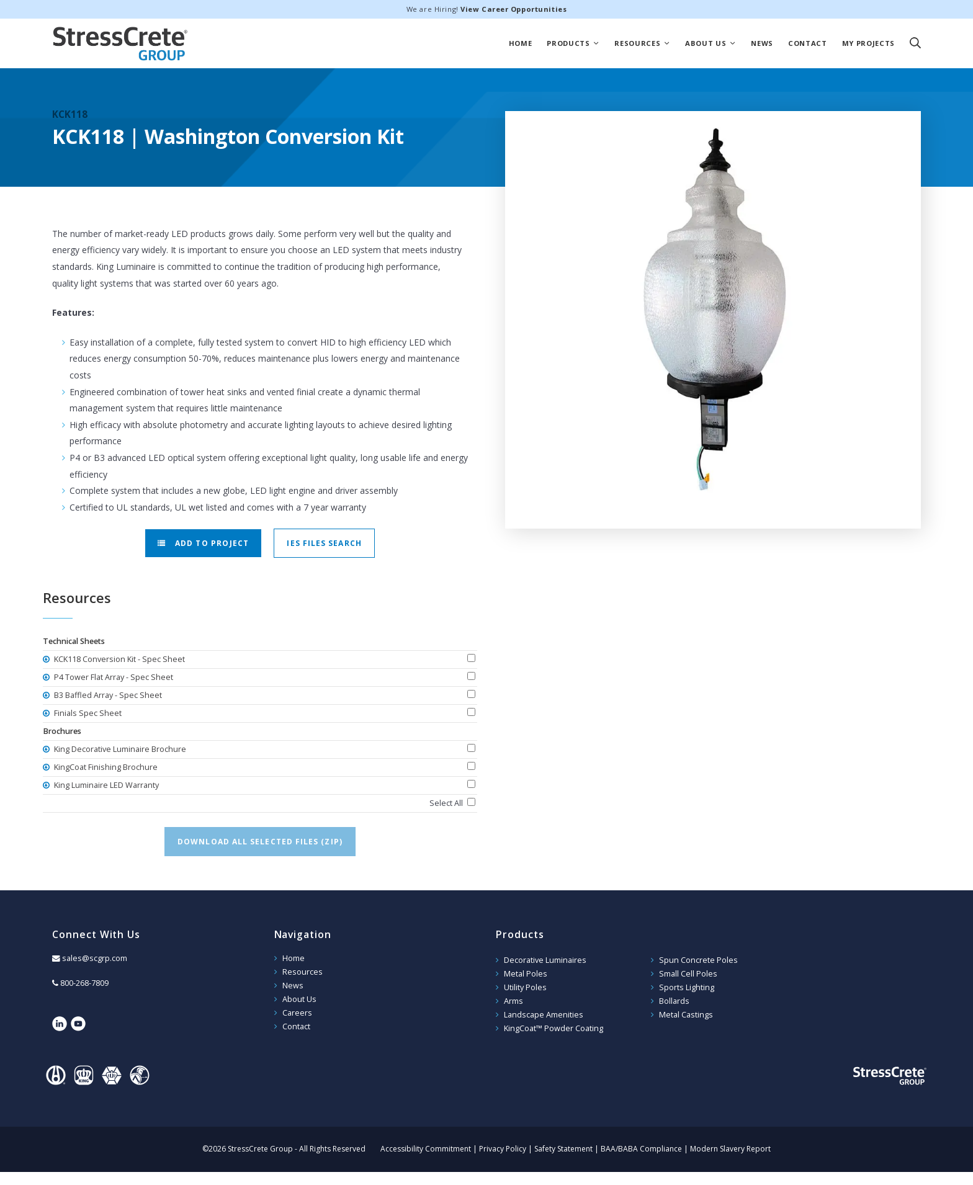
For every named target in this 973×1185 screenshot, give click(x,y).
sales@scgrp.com (94, 958)
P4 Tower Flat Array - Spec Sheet (112, 677)
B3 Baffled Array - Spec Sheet (107, 695)
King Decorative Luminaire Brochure (119, 749)
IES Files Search (324, 543)
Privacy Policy (502, 1148)
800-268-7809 (84, 983)
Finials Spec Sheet (87, 713)
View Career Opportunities (513, 9)
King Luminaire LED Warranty (105, 785)
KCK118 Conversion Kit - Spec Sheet (118, 659)
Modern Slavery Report (730, 1148)
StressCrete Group (120, 43)
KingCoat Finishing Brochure (105, 767)
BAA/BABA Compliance (641, 1148)
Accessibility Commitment (425, 1148)
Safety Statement (563, 1148)
